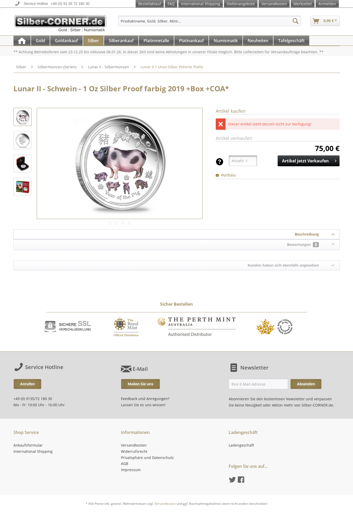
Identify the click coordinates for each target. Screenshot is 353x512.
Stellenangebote (241, 3)
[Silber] (93, 41)
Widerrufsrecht (134, 451)
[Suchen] (295, 21)
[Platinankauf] (191, 41)
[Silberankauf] (121, 41)
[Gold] (40, 41)
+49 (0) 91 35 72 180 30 (70, 4)
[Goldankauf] (66, 41)
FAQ (171, 3)
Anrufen (27, 383)
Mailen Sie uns (140, 383)
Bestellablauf (149, 3)
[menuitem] (209, 23)
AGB (124, 463)
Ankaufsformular (28, 445)
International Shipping (200, 3)
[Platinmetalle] (156, 41)
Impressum (131, 469)
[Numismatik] (225, 41)
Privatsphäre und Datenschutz (147, 457)
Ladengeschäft (241, 445)
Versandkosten (274, 3)
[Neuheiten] (258, 41)
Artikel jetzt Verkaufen (309, 160)
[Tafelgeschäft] (291, 41)
